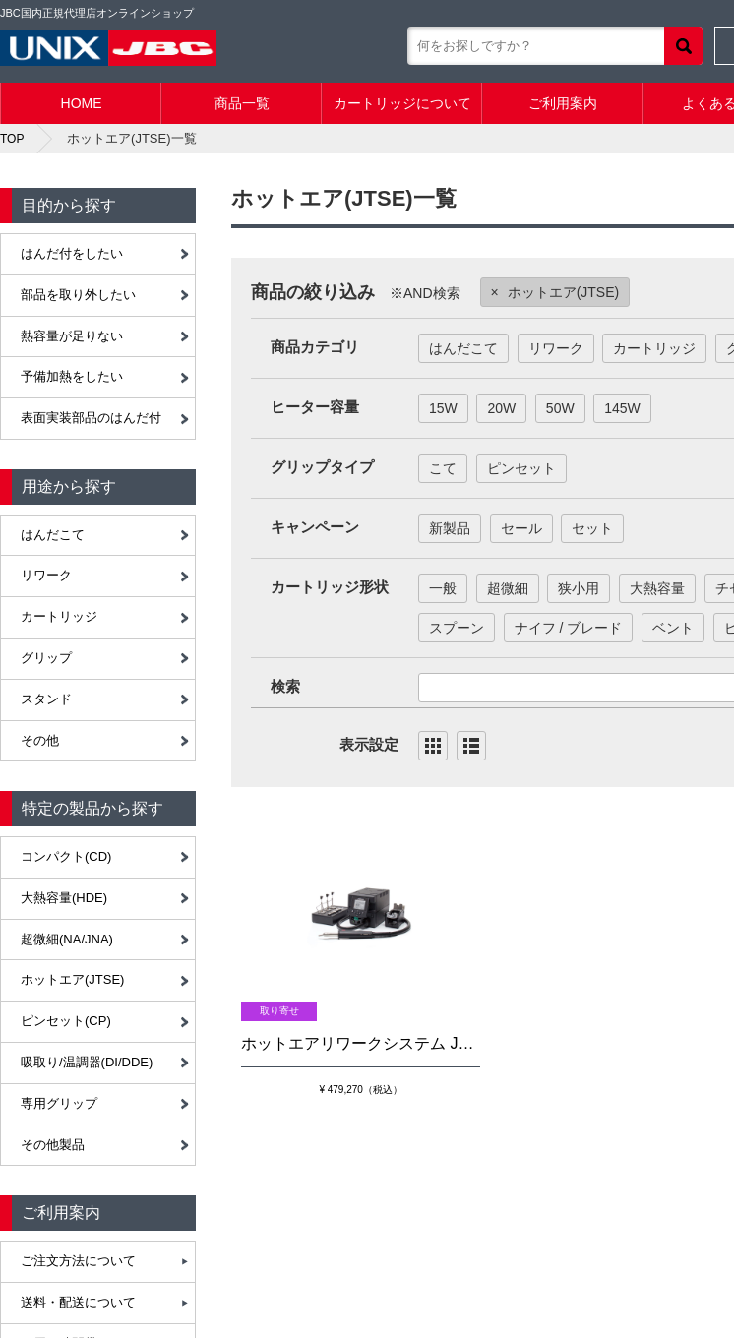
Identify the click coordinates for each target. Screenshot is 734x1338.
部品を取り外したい (78, 294)
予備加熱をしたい (72, 376)
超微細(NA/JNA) (67, 939)
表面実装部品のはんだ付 (91, 417)
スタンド (46, 699)
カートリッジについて (402, 103)
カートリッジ (59, 616)
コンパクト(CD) (66, 856)
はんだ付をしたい (72, 253)
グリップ (46, 657)
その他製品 (53, 1144)
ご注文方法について (78, 1260)
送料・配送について (78, 1302)
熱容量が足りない (72, 336)
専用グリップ (59, 1103)
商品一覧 (242, 103)
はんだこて (53, 534)
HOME (81, 103)
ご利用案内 (562, 103)
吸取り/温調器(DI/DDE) (87, 1062)
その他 (40, 740)
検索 (683, 46)
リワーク (46, 575)
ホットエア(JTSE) (72, 979)
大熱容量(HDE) (64, 897)
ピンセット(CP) (66, 1020)
